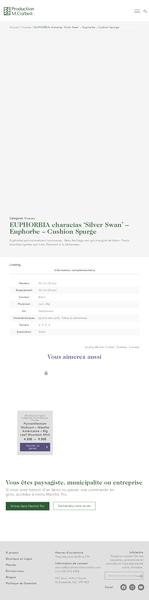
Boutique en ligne (35, 415)
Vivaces (26, 27)
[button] (137, 10)
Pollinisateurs (40, 417)
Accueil (14, 27)
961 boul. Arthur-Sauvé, (71, 578)
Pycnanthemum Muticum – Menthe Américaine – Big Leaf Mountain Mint (35, 429)
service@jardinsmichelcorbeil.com (78, 567)
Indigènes (26, 417)
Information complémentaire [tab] (74, 270)
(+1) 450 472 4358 (67, 571)
